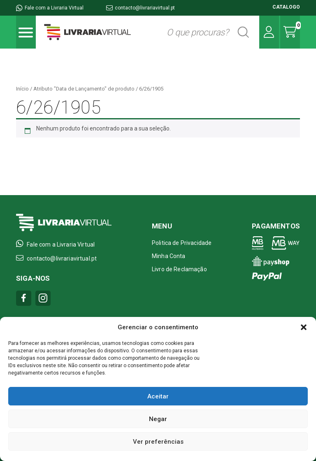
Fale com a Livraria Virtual (50, 8)
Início (22, 89)
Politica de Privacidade (181, 243)
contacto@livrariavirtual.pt (140, 8)
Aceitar (158, 396)
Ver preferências (158, 441)
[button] (304, 327)
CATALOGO (286, 7)
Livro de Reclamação (179, 269)
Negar (158, 419)
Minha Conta (169, 256)
